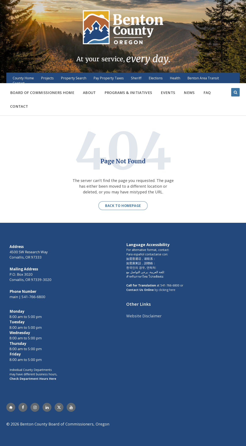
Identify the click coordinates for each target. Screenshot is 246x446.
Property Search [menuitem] (73, 78)
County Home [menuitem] (23, 78)
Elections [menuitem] (156, 78)
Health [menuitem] (175, 78)
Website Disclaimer (144, 315)
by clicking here (150, 290)
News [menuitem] (189, 92)
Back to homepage (123, 205)
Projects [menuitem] (47, 78)
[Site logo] (123, 36)
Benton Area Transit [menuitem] (203, 78)
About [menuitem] (89, 92)
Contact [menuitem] (19, 83)
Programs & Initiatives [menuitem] (128, 92)
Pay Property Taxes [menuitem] (108, 78)
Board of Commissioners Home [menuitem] (42, 92)
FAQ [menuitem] (207, 92)
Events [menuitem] (168, 92)
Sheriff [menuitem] (136, 78)
